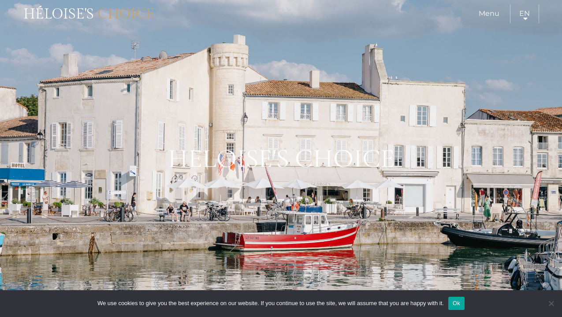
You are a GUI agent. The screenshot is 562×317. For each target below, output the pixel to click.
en (524, 13)
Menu (489, 13)
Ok (456, 303)
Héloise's (89, 14)
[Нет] (551, 303)
